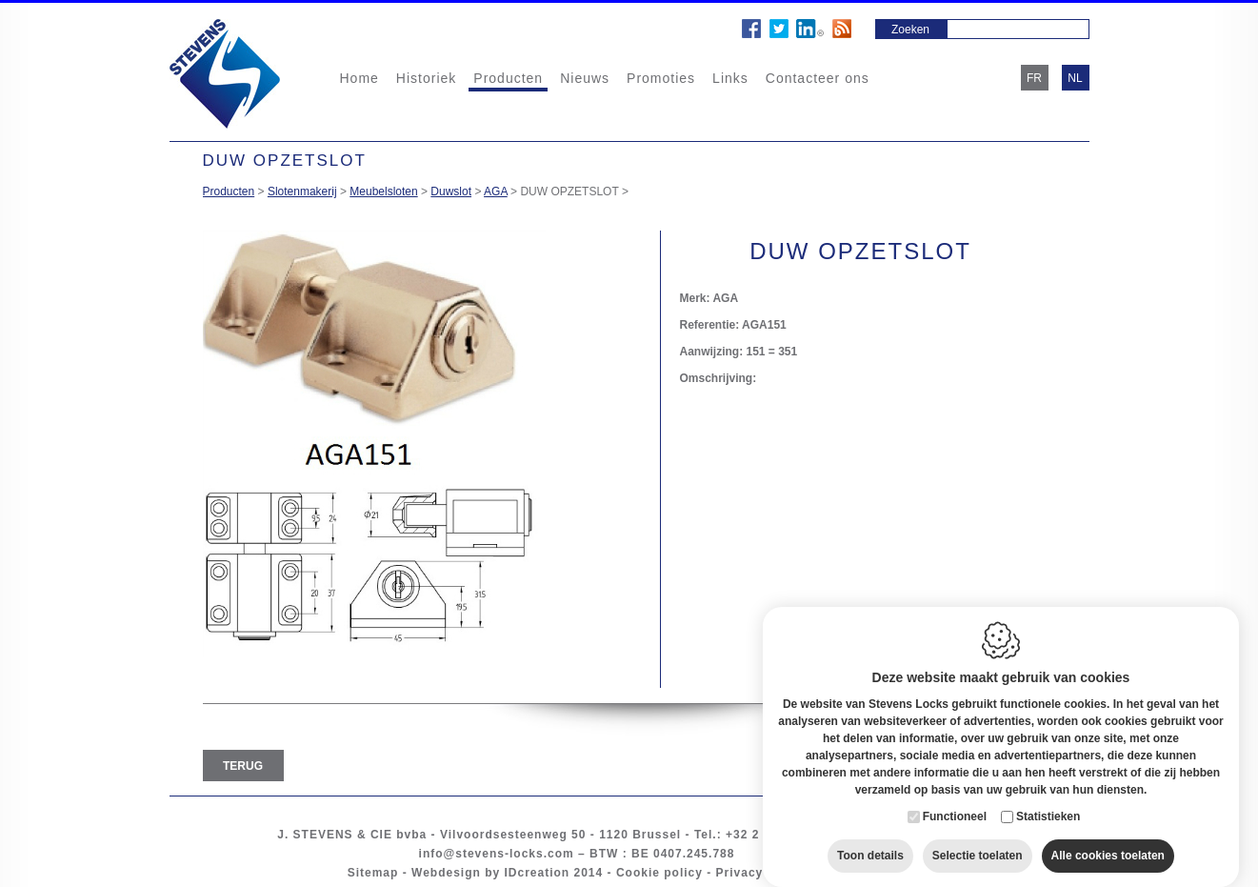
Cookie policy (659, 872)
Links (730, 78)
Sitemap (373, 872)
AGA (496, 191)
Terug (243, 766)
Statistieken (1048, 798)
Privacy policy (761, 872)
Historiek (426, 78)
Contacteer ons (817, 78)
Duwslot (450, 191)
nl (1075, 78)
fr (1034, 78)
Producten (508, 78)
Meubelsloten (383, 191)
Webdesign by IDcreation (490, 872)
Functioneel (955, 798)
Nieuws (584, 78)
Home (359, 78)
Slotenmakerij (302, 191)
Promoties (661, 78)
